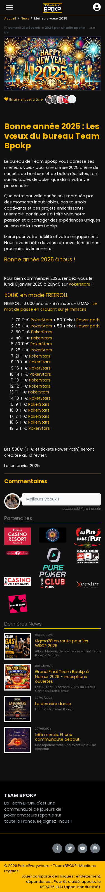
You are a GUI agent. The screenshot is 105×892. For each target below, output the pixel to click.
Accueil (10, 18)
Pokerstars (79, 284)
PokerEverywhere (34, 865)
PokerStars (41, 320)
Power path (88, 320)
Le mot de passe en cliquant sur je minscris (50, 306)
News (25, 18)
